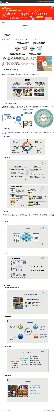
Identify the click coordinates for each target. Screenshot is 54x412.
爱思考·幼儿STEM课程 (50, 410)
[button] (1, 13)
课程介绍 (4, 22)
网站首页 (1, 22)
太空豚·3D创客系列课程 (6, 410)
